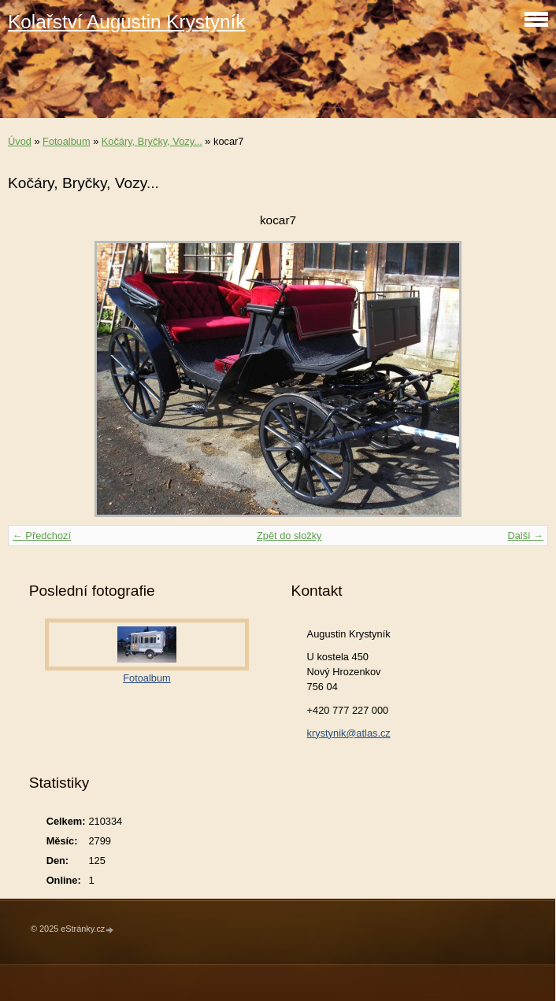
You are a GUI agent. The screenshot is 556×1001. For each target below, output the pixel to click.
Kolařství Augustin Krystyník (126, 21)
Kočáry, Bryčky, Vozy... (152, 141)
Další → (525, 535)
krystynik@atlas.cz (349, 733)
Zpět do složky (289, 535)
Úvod (20, 141)
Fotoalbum (66, 141)
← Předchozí (42, 535)
